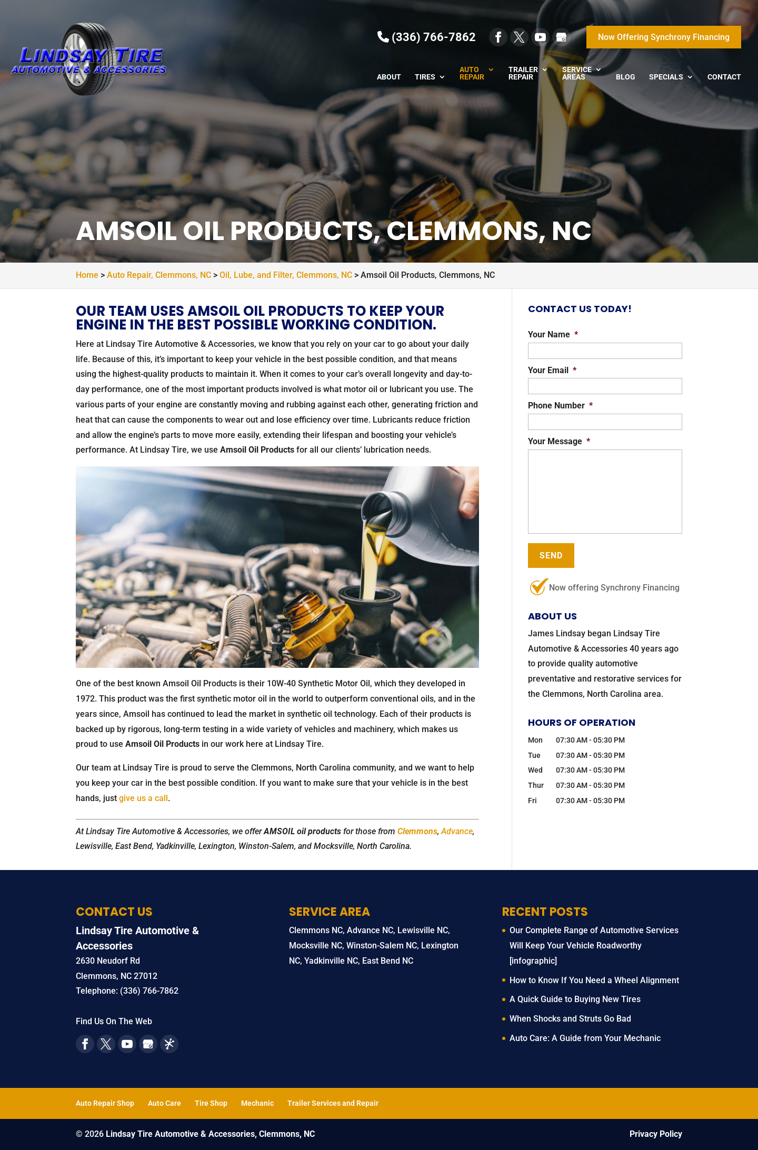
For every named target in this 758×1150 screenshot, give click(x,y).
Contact (724, 77)
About (389, 77)
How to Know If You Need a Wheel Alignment (594, 980)
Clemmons (417, 831)
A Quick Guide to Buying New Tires (575, 999)
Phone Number (560, 406)
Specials (666, 77)
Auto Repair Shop (105, 1103)
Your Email (552, 370)
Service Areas (577, 73)
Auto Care (164, 1103)
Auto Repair (472, 73)
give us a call (143, 798)
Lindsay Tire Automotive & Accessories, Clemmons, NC (210, 1134)
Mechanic (257, 1103)
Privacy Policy (656, 1134)
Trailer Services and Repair (332, 1103)
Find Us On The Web (114, 1021)
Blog (625, 77)
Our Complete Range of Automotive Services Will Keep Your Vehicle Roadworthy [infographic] (594, 945)
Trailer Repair (523, 73)
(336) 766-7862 (426, 37)
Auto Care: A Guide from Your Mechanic (585, 1038)
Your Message (559, 441)
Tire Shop (211, 1103)
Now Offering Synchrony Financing (664, 37)
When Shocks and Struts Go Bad (570, 1019)
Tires (425, 77)
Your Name (553, 334)
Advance (457, 831)
